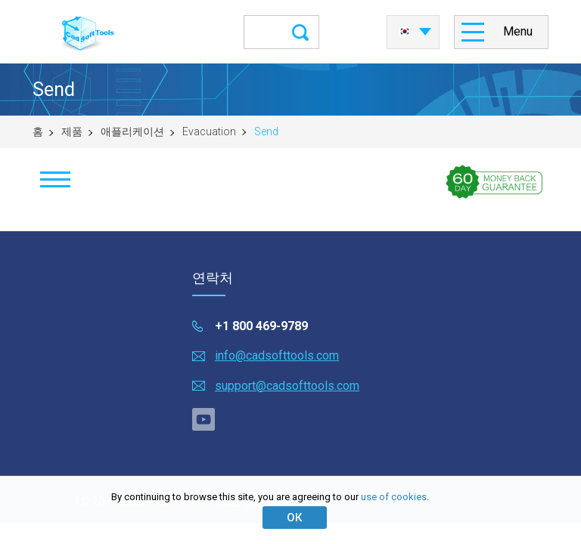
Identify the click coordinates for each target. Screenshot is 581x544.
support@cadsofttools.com (287, 386)
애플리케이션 (132, 131)
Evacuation (209, 131)
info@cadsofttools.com (277, 355)
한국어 (405, 32)
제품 (71, 131)
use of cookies (394, 496)
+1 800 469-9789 (261, 326)
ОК (294, 517)
